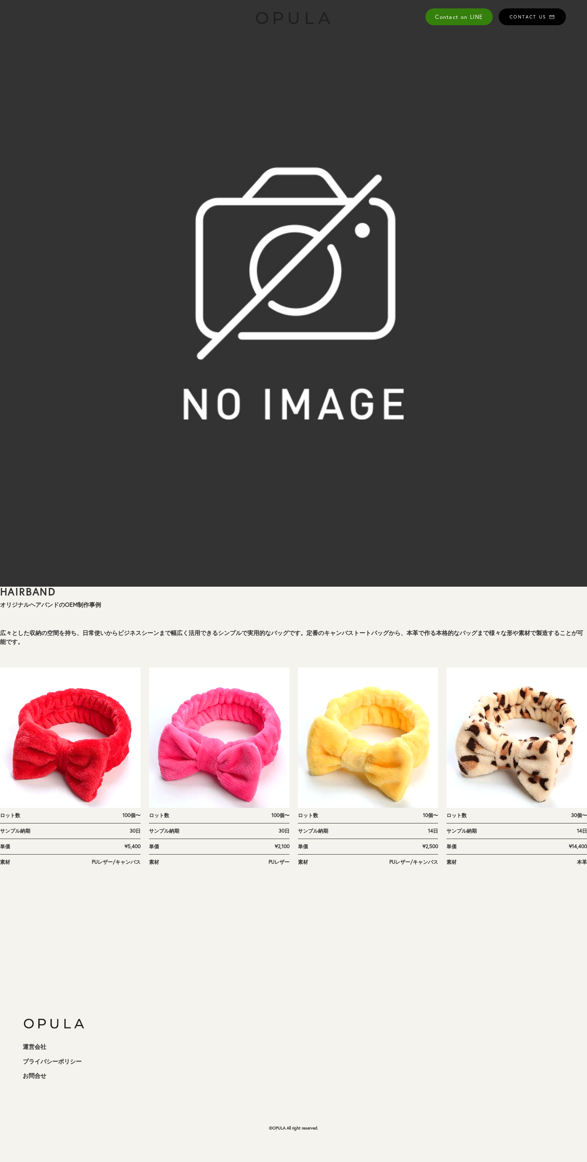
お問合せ (34, 1076)
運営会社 (34, 1047)
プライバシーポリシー (52, 1061)
